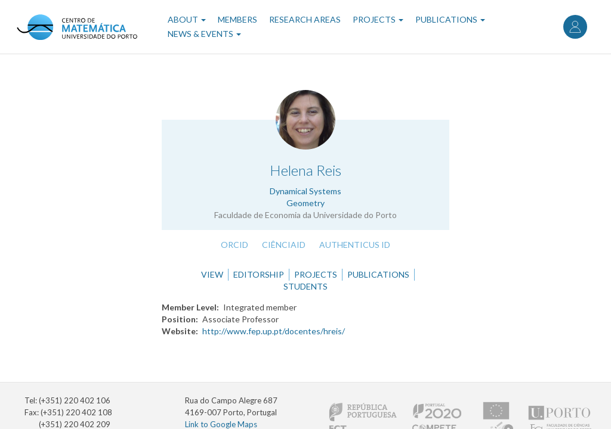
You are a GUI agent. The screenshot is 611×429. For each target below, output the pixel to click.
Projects (378, 19)
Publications (450, 19)
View (212, 274)
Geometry (305, 203)
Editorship (258, 274)
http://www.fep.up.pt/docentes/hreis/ (273, 331)
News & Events (204, 34)
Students (305, 286)
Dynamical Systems (305, 191)
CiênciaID (284, 245)
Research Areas (305, 19)
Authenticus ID (354, 245)
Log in (575, 27)
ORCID (234, 245)
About (187, 19)
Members (237, 19)
